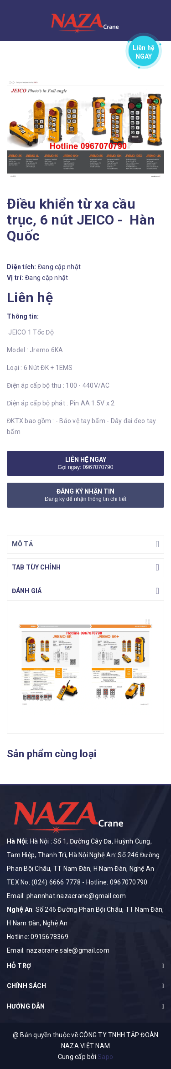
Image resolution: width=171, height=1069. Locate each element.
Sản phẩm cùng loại (51, 753)
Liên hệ (144, 50)
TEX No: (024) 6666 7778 (44, 882)
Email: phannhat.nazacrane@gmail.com (66, 895)
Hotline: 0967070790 (117, 882)
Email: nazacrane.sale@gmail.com (58, 950)
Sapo (105, 1056)
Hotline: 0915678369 (37, 936)
